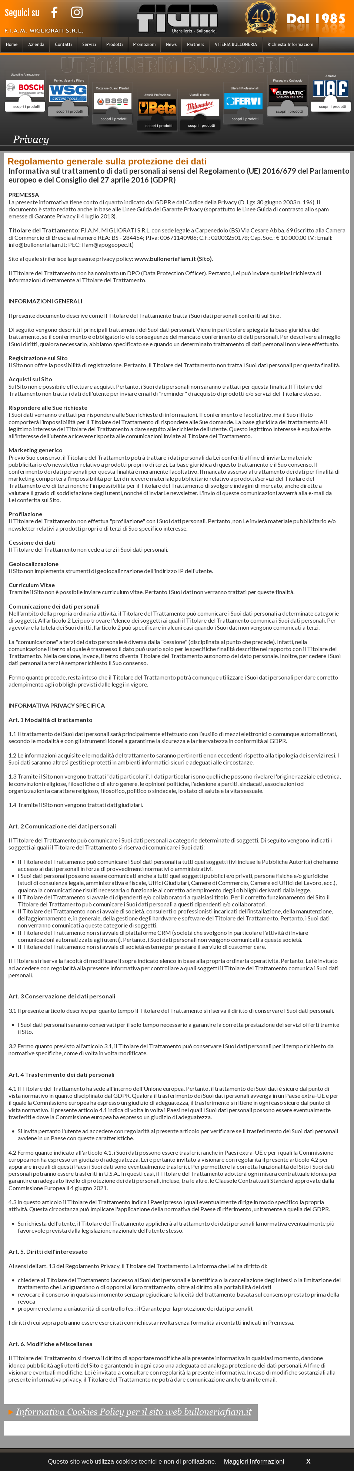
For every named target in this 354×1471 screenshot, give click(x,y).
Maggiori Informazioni (254, 1461)
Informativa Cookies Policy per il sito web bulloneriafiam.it (133, 1411)
